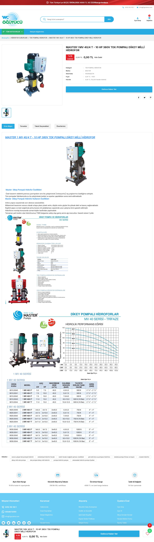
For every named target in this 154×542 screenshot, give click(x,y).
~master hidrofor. (143, 457)
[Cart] (149, 19)
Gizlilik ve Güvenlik (85, 511)
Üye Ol (119, 511)
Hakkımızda (44, 507)
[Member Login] (137, 19)
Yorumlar (23, 126)
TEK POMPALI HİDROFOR (93, 68)
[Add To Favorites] (147, 534)
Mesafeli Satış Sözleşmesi (88, 507)
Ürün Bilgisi (8, 126)
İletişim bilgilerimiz (37, 32)
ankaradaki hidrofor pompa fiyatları (83, 460)
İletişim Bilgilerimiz (46, 515)
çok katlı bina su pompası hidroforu (99, 457)
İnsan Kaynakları (46, 511)
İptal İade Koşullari (85, 515)
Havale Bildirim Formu (124, 519)
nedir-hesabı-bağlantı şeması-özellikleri (71, 457)
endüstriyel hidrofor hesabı (46, 457)
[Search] (77, 19)
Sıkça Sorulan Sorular (124, 515)
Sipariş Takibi (122, 523)
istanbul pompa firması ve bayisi (124, 457)
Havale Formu (45, 523)
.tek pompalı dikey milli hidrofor (40, 460)
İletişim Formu (83, 523)
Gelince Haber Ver (109, 89)
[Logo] (12, 19)
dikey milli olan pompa (19, 460)
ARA (109, 19)
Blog (41, 519)
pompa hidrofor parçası (61, 460)
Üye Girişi (120, 507)
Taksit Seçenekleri (42, 126)
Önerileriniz (61, 126)
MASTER (88, 71)
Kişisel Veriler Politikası (87, 519)
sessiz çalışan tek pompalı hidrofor (23, 457)
